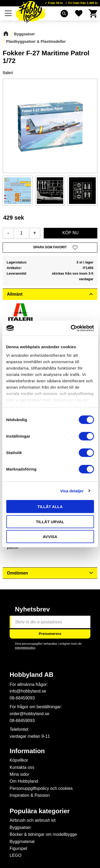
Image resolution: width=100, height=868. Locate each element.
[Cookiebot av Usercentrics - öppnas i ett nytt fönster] (71, 328)
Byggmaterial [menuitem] (22, 841)
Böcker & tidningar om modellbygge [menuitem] (43, 834)
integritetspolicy (25, 647)
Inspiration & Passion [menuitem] (30, 795)
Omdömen (17, 573)
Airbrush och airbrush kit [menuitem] (33, 820)
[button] (8, 13)
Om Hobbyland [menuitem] (24, 781)
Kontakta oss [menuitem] (22, 767)
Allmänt (15, 294)
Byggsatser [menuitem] (20, 827)
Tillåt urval (50, 521)
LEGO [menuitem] (15, 855)
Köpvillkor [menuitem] (19, 760)
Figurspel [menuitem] (18, 848)
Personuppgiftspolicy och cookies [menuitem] (41, 788)
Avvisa (50, 536)
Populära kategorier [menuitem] (40, 811)
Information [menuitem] (27, 751)
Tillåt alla (50, 506)
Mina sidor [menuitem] (19, 774)
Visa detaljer (71, 490)
